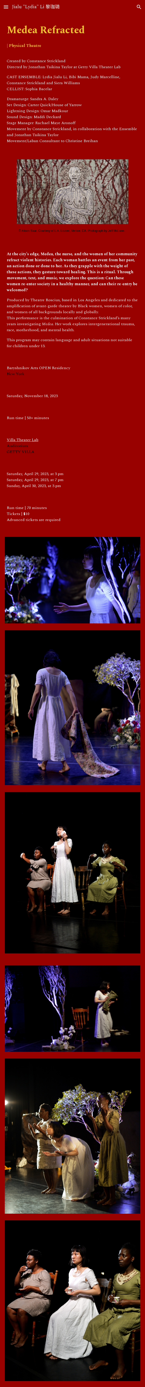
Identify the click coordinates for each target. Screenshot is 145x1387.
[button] (6, 7)
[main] (72, 37)
